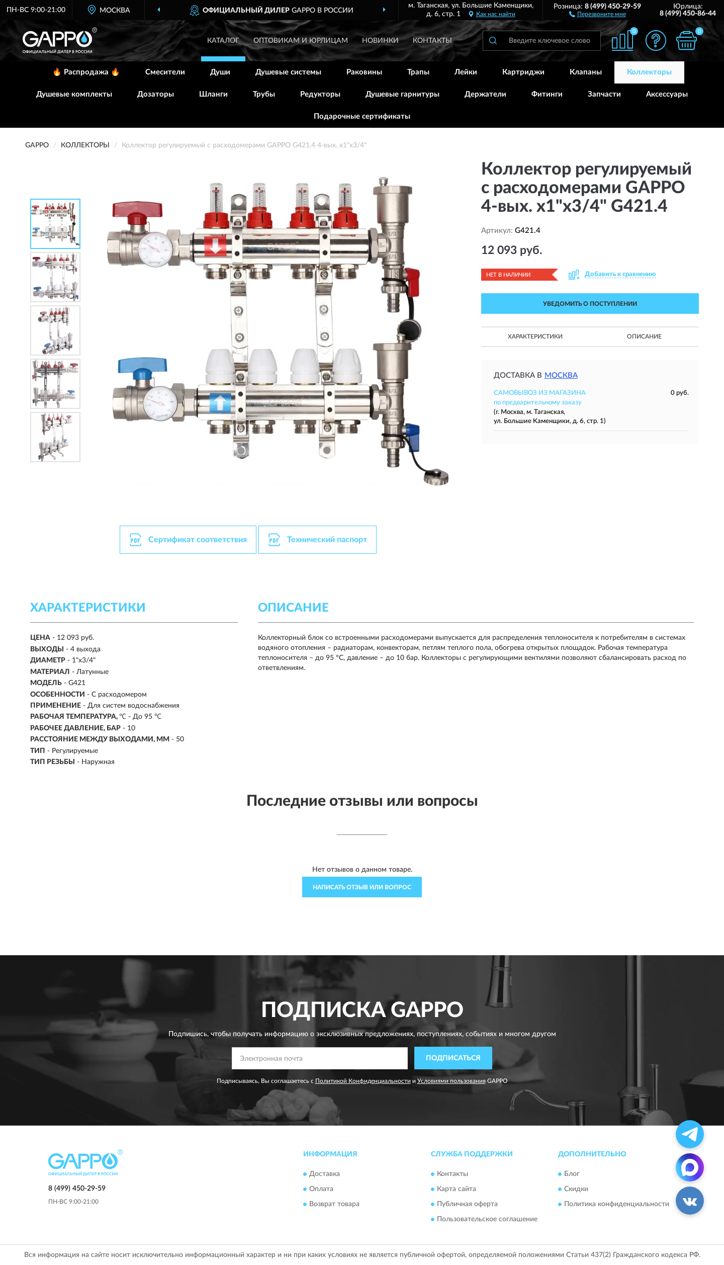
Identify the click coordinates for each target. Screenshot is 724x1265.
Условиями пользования (451, 1081)
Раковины (364, 72)
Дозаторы (155, 94)
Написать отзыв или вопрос (362, 887)
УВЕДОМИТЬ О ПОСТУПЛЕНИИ (590, 304)
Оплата (321, 1189)
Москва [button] (561, 375)
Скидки (576, 1189)
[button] (597, 14)
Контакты (432, 40)
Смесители (165, 72)
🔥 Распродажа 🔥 (86, 72)
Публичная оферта (467, 1204)
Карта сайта (456, 1189)
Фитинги (547, 94)
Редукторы (320, 94)
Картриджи (523, 72)
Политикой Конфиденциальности (363, 1081)
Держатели (485, 94)
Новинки (380, 40)
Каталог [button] (223, 40)
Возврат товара (334, 1204)
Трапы (418, 72)
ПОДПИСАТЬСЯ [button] (453, 1058)
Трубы (264, 94)
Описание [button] (644, 336)
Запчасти (604, 94)
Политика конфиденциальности (616, 1204)
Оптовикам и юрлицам (300, 40)
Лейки (466, 72)
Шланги (213, 94)
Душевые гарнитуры (402, 94)
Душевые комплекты (74, 94)
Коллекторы (649, 72)
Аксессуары (667, 94)
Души (220, 72)
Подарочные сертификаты (362, 116)
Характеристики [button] (535, 336)
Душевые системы (288, 72)
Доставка (324, 1173)
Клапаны (586, 72)
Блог (572, 1173)
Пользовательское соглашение (487, 1219)
